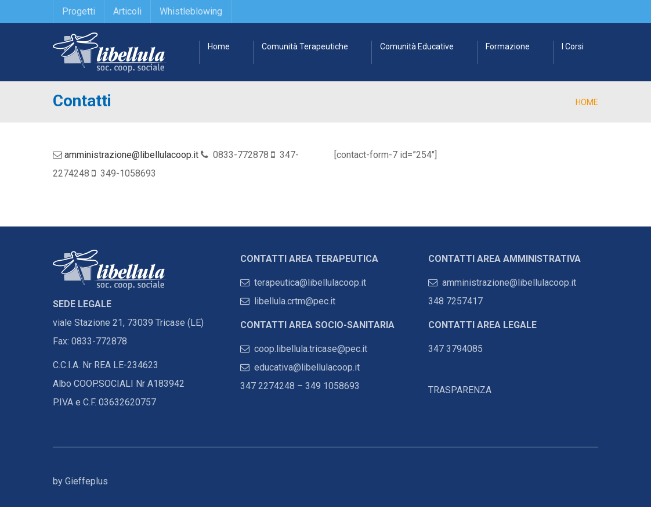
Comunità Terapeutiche (305, 46)
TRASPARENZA (459, 389)
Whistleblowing (191, 11)
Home (219, 46)
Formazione (508, 46)
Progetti (78, 11)
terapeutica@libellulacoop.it (303, 282)
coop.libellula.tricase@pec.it (303, 348)
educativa (266, 367)
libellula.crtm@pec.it (287, 301)
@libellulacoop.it (326, 367)
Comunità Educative (417, 46)
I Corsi (573, 46)
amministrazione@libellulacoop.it (131, 154)
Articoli (127, 11)
